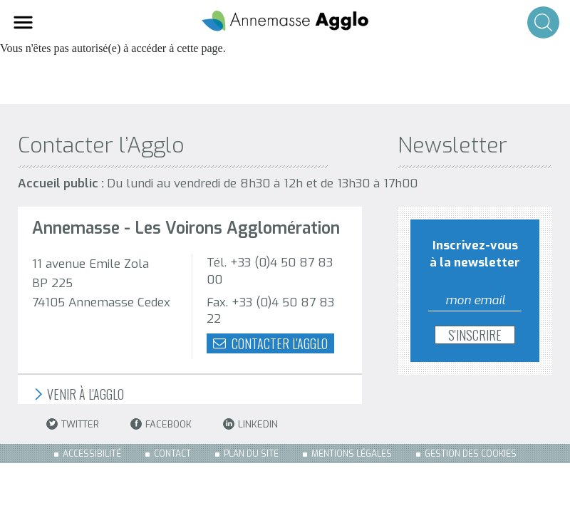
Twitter (72, 424)
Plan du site (251, 454)
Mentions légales (351, 454)
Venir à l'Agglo (78, 394)
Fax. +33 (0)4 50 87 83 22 (270, 311)
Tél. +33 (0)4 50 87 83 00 (270, 271)
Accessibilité (92, 454)
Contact (172, 454)
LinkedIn (250, 424)
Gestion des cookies (471, 454)
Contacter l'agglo (270, 343)
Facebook (161, 424)
